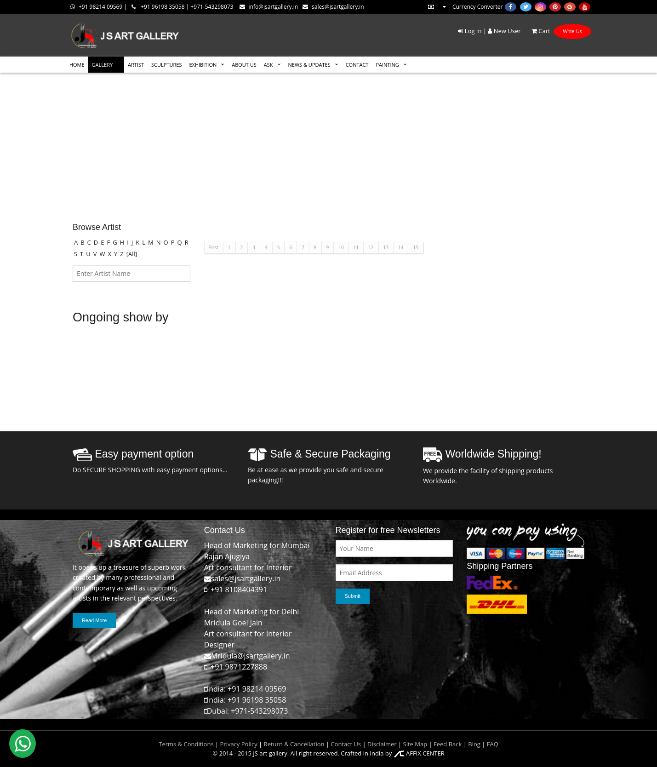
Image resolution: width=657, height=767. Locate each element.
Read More (94, 620)
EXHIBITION (203, 64)
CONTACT (357, 64)
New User (504, 31)
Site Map (414, 744)
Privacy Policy (238, 744)
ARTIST (136, 64)
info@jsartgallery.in (269, 7)
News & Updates (309, 64)
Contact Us (346, 744)
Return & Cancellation (294, 744)
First (213, 247)
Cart (536, 31)
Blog (474, 744)
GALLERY (102, 64)
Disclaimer (381, 744)
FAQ (492, 744)
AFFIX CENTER (419, 753)
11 (356, 247)
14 (400, 247)
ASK (268, 64)
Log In (469, 31)
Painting (387, 64)
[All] (131, 254)
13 (385, 247)
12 (370, 247)
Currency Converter (464, 7)
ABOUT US (244, 64)
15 (415, 247)
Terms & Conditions (186, 744)
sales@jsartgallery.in (333, 7)
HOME (77, 64)
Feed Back (448, 744)
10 (340, 247)
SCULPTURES (166, 64)
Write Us (572, 31)
